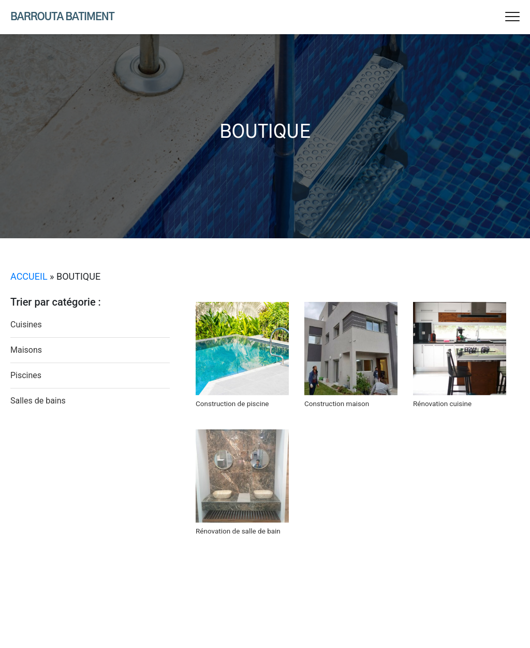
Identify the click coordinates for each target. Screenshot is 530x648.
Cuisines (26, 324)
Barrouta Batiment (62, 17)
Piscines (25, 375)
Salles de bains (38, 401)
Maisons (26, 350)
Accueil (29, 276)
